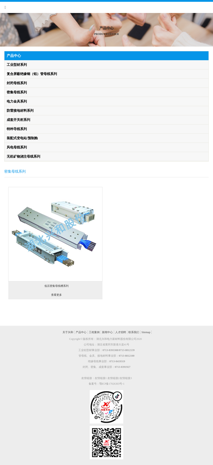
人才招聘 (120, 332)
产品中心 (81, 332)
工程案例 (94, 332)
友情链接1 (101, 378)
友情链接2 (113, 378)
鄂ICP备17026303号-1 (112, 383)
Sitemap (146, 332)
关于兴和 (68, 332)
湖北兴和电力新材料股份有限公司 (116, 339)
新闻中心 (107, 332)
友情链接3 (126, 378)
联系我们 (133, 332)
